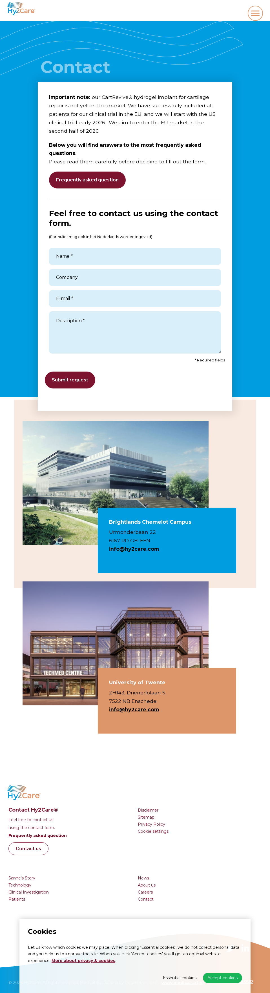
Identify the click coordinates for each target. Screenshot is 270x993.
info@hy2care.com (134, 549)
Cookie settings (153, 831)
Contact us (28, 848)
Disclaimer (148, 810)
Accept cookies (222, 977)
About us (147, 885)
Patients (16, 899)
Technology (19, 885)
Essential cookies (179, 977)
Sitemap (146, 817)
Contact (146, 899)
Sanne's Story (21, 878)
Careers (145, 892)
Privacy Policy (151, 824)
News (143, 878)
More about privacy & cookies (83, 960)
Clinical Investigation (28, 892)
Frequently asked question (87, 180)
